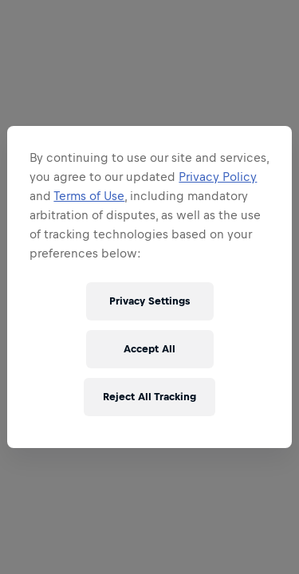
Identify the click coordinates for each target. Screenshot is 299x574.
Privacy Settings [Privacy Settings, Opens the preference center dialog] (149, 301)
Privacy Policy (218, 176)
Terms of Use (88, 195)
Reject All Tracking (149, 397)
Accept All (149, 349)
